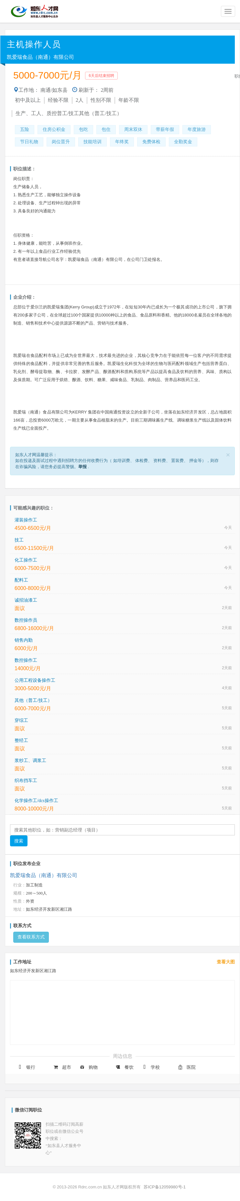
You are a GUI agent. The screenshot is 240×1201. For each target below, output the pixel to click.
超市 (61, 1067)
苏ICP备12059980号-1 (165, 1187)
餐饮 (124, 1067)
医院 (186, 1067)
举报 (82, 466)
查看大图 (226, 962)
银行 (25, 1067)
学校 (150, 1067)
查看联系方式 (31, 937)
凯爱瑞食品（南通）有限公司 (40, 57)
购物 (88, 1067)
